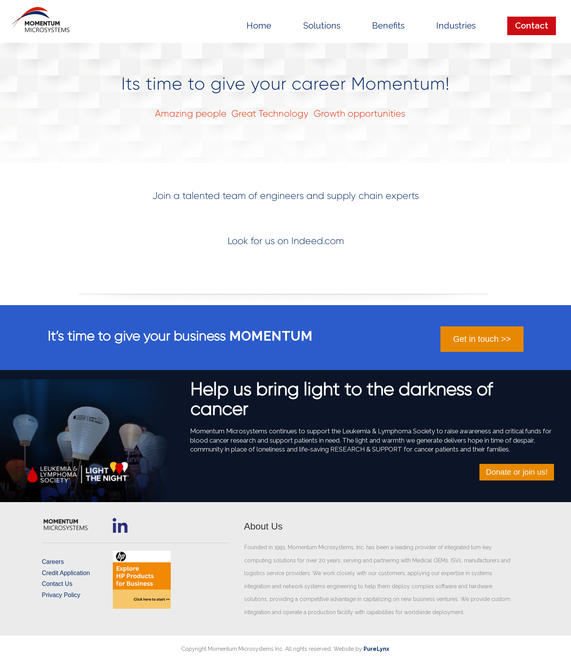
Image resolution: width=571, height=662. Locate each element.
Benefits (388, 25)
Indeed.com (317, 240)
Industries (456, 25)
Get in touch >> (482, 339)
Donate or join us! (517, 472)
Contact (531, 25)
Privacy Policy (61, 595)
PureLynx (376, 649)
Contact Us (57, 584)
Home (258, 25)
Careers (53, 561)
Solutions (321, 25)
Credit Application (66, 573)
